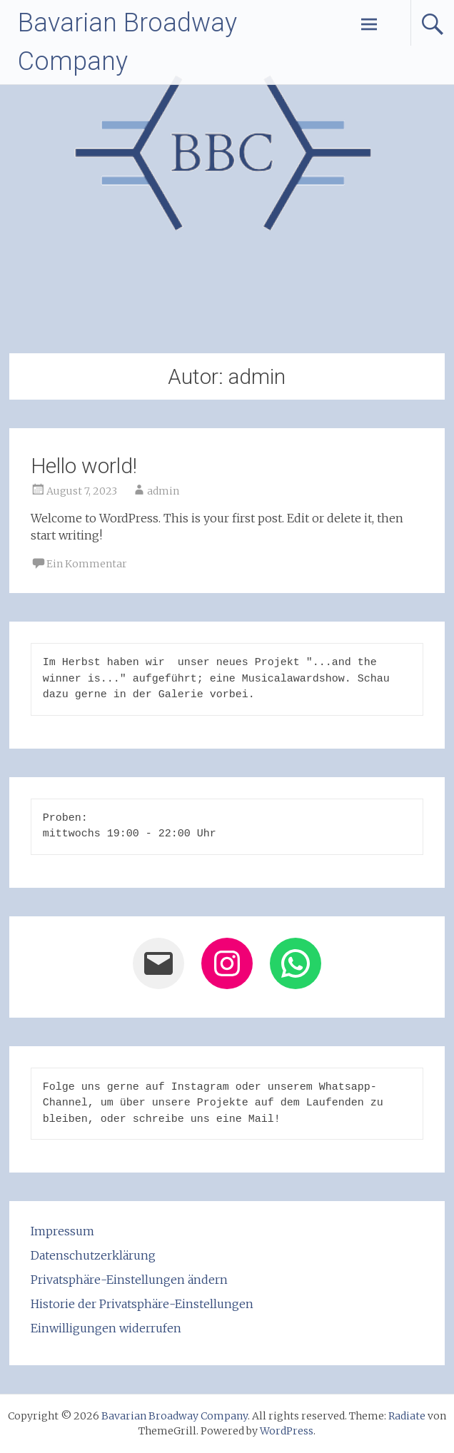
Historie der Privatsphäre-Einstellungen (142, 1304)
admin (163, 491)
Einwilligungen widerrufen (106, 1328)
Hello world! (84, 465)
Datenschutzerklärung (93, 1255)
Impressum (62, 1231)
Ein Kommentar (86, 563)
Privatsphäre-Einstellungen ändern (129, 1279)
